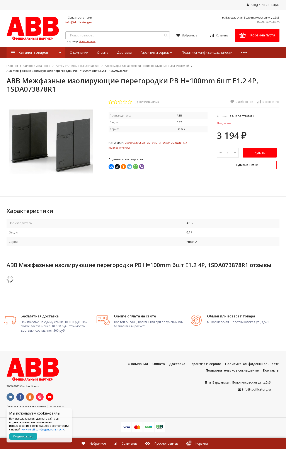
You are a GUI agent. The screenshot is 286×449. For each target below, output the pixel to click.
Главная (12, 65)
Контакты (271, 384)
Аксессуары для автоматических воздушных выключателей (147, 65)
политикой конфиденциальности (42, 429)
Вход (254, 5)
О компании (79, 52)
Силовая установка (36, 65)
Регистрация (270, 5)
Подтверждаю (23, 436)
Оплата (102, 52)
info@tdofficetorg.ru (78, 22)
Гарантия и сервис (156, 52)
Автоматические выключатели (77, 65)
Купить (260, 154)
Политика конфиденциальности (207, 52)
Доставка (124, 52)
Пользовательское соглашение (232, 384)
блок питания (87, 41)
